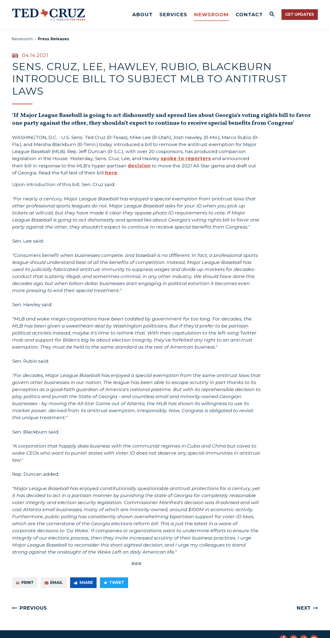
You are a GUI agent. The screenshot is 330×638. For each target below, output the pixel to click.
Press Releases (53, 39)
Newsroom (211, 14)
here (111, 173)
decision (139, 166)
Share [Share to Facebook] (83, 582)
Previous (33, 608)
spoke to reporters (186, 158)
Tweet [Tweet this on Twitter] (114, 582)
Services (173, 14)
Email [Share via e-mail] (54, 582)
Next (304, 608)
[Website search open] (272, 14)
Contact (249, 14)
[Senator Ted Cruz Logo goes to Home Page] (48, 14)
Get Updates (299, 14)
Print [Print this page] (25, 582)
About (142, 14)
